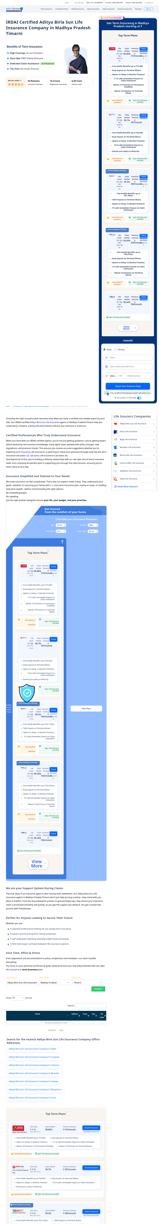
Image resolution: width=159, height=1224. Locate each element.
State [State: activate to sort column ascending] (57, 1036)
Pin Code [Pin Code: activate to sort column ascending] (94, 1036)
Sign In (148, 9)
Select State (44, 999)
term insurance (23, 452)
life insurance (12, 969)
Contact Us (149, 3)
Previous (52, 1049)
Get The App (79, 3)
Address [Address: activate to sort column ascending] (37, 1036)
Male (109, 349)
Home (8, 406)
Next (61, 1049)
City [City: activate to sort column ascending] (74, 1036)
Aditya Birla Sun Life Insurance (44, 422)
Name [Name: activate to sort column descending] (15, 1036)
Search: (87, 1027)
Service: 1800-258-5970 (114, 3)
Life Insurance (17, 406)
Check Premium (144, 49)
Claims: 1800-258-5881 (134, 3)
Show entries (19, 1019)
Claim (67, 3)
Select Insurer (12, 999)
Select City (76, 999)
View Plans (86, 708)
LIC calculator (32, 455)
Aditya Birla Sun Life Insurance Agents (37, 406)
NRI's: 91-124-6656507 (94, 3)
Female (121, 349)
